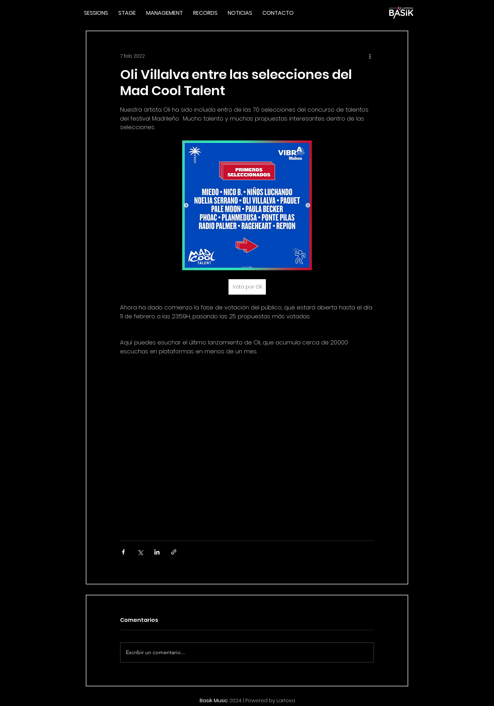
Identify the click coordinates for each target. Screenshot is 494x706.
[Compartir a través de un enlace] (173, 552)
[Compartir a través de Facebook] (123, 552)
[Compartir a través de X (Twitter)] (140, 552)
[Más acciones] (370, 56)
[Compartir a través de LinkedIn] (157, 552)
